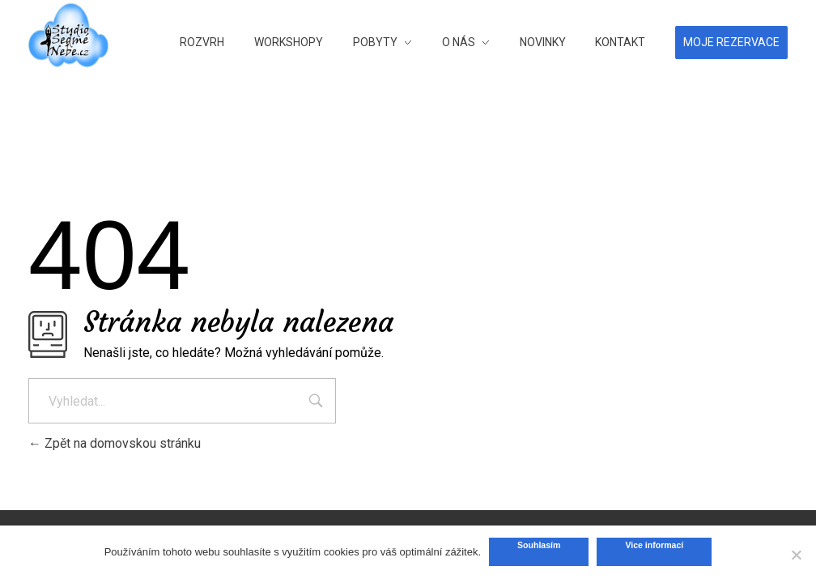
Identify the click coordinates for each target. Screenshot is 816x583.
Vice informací (654, 545)
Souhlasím (538, 545)
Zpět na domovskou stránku (114, 443)
